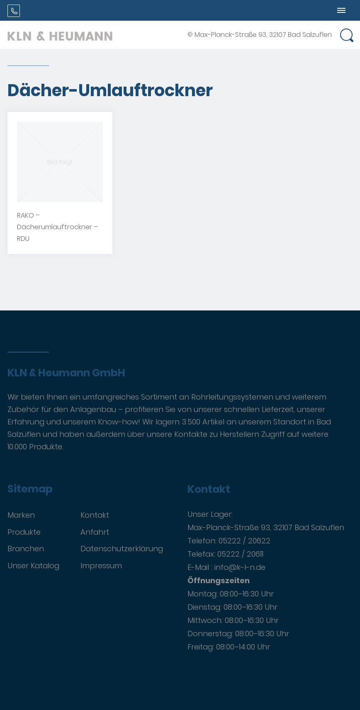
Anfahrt (94, 532)
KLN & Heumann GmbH (66, 373)
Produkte (24, 532)
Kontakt (94, 515)
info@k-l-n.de (239, 567)
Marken (21, 515)
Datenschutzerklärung (121, 548)
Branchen (25, 548)
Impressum (101, 565)
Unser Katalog (33, 565)
